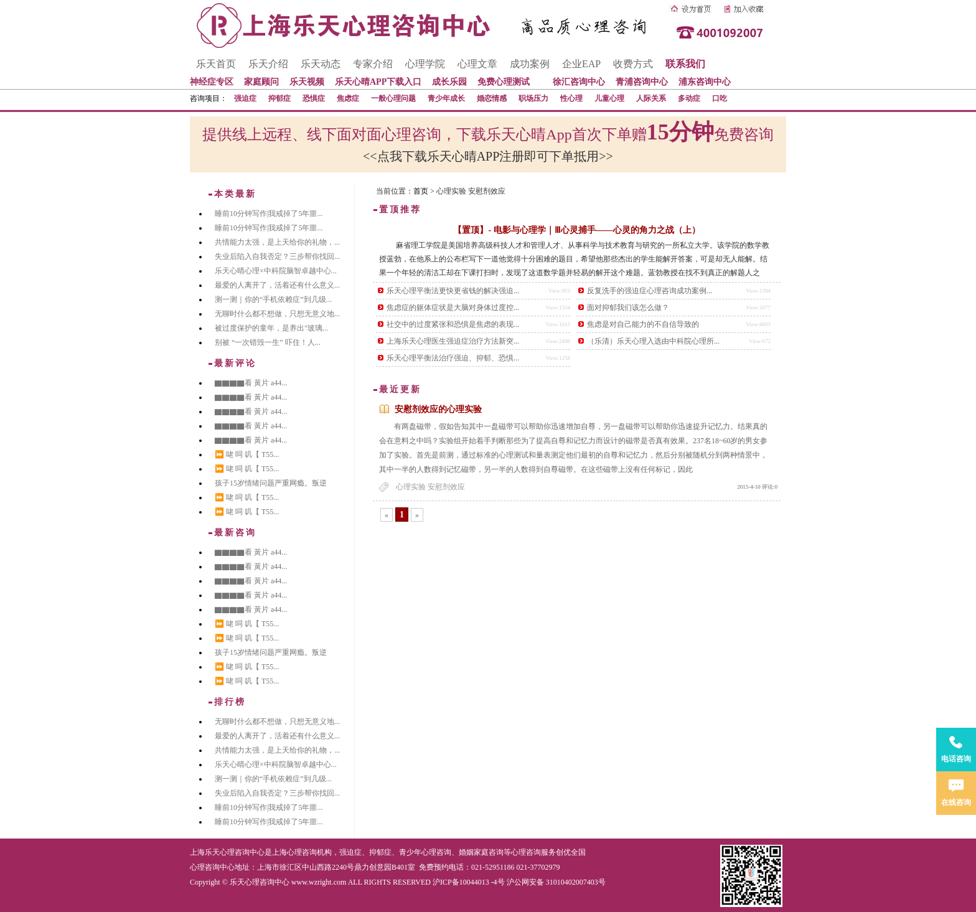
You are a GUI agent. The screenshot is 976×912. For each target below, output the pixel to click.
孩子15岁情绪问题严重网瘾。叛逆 (271, 483)
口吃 (719, 98)
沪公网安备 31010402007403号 (556, 882)
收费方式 (633, 64)
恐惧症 (314, 98)
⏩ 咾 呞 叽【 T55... (247, 454)
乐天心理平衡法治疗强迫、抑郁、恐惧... (453, 358)
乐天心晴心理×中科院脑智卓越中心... (276, 270)
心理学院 (425, 64)
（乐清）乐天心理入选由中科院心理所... (653, 341)
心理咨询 (526, 852)
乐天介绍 (268, 64)
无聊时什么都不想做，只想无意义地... (277, 313)
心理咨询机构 (309, 852)
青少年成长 (446, 98)
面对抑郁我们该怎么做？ (628, 307)
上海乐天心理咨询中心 (227, 852)
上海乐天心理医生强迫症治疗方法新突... (453, 341)
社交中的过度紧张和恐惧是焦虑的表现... (453, 324)
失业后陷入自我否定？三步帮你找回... (277, 256)
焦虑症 (348, 98)
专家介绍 (373, 64)
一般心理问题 (393, 98)
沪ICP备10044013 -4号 (469, 882)
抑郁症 (279, 98)
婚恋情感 (492, 98)
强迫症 (245, 98)
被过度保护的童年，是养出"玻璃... (271, 328)
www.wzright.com (319, 882)
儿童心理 (609, 98)
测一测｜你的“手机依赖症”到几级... (273, 299)
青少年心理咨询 (425, 852)
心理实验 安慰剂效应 (430, 486)
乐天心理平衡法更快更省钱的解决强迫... (453, 290)
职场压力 (533, 98)
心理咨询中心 (212, 867)
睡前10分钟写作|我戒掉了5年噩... (268, 213)
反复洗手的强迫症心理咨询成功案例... (649, 290)
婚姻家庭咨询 (481, 852)
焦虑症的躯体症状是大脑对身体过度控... (453, 307)
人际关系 (651, 98)
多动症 (689, 98)
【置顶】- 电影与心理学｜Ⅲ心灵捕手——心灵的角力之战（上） (576, 230)
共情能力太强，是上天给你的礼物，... (277, 242)
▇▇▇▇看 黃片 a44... (251, 382)
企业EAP (581, 64)
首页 (420, 191)
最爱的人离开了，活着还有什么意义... (277, 285)
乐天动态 (320, 64)
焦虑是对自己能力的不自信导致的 (643, 324)
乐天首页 (216, 64)
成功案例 (530, 64)
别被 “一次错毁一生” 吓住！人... (268, 342)
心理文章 (477, 64)
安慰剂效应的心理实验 (438, 409)
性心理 (571, 98)
